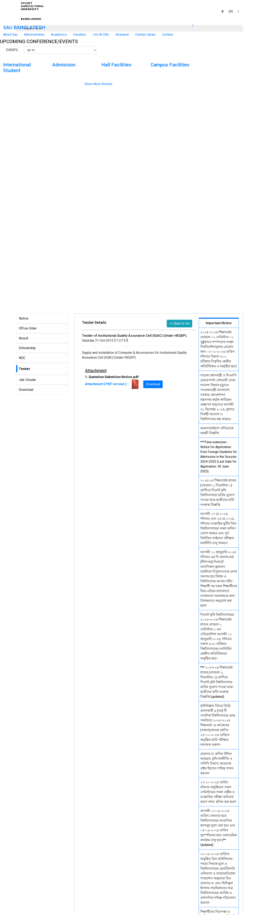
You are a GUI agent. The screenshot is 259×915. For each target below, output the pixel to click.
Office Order (28, 328)
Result (23, 338)
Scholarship (27, 348)
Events (12, 50)
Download (26, 390)
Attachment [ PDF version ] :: (112, 384)
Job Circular (27, 380)
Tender (24, 369)
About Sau (10, 34)
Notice (23, 318)
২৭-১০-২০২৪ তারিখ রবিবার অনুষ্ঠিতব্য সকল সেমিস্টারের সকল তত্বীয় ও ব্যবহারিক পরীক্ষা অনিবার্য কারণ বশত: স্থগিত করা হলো (218, 792)
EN (231, 11)
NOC (22, 358)
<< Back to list (179, 323)
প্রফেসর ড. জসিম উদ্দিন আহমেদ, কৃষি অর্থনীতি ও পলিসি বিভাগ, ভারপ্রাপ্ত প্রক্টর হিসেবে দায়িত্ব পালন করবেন (217, 763)
